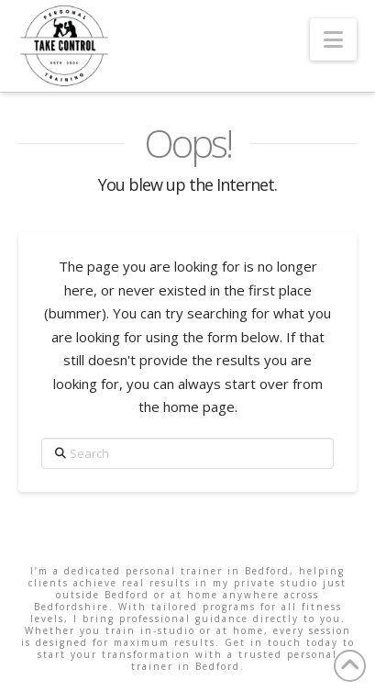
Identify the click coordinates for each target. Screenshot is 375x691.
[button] (333, 39)
